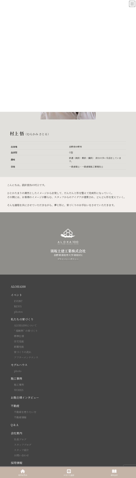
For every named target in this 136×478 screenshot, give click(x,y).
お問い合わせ (21, 455)
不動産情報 (20, 417)
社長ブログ (20, 439)
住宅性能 (19, 341)
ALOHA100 (18, 287)
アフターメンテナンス (26, 357)
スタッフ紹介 (21, 450)
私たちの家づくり (22, 319)
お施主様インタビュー (25, 397)
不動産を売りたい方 (25, 412)
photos (18, 311)
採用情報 (16, 463)
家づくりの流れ (22, 352)
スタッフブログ (22, 444)
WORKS (18, 390)
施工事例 (16, 378)
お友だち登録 (69, 472)
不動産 (15, 406)
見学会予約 (22, 472)
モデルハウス (19, 365)
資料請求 (114, 472)
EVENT (18, 301)
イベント (16, 295)
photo (17, 371)
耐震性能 (19, 346)
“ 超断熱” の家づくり (26, 330)
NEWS (18, 306)
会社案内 (16, 433)
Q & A (14, 425)
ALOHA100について (25, 325)
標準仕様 (19, 336)
